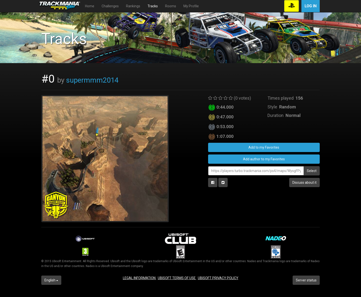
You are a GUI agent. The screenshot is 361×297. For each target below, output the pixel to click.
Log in (311, 6)
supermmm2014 (92, 80)
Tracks (153, 6)
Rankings (133, 6)
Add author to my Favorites (264, 159)
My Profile (191, 6)
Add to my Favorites (263, 147)
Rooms (170, 6)
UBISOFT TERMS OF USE (177, 278)
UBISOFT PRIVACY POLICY (218, 278)
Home (89, 6)
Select (312, 171)
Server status (306, 280)
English (51, 280)
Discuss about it (304, 182)
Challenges (110, 6)
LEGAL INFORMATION (139, 278)
